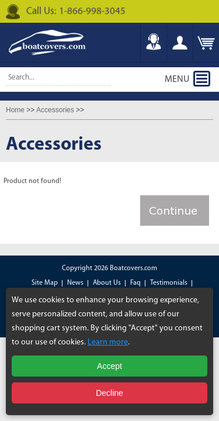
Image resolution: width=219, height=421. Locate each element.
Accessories (55, 110)
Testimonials (168, 283)
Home (15, 110)
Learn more (108, 342)
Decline (109, 393)
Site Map (45, 283)
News (75, 283)
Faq (135, 283)
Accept (109, 366)
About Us (107, 283)
